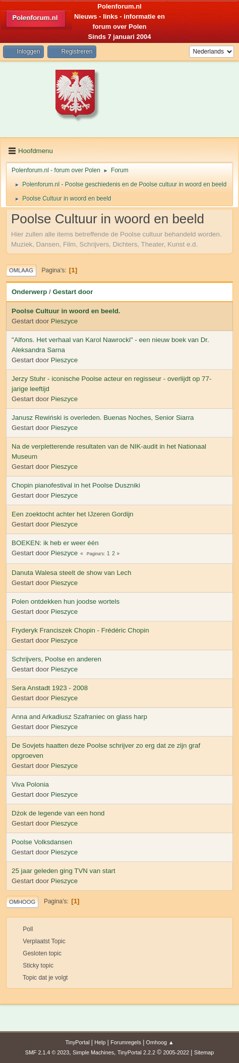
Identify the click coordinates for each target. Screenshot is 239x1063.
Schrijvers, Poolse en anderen (56, 659)
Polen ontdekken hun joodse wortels (65, 601)
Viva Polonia (30, 784)
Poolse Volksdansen (42, 842)
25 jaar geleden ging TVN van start (63, 871)
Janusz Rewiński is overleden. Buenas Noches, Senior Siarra (103, 417)
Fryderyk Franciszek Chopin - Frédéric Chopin (80, 630)
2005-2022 (176, 1052)
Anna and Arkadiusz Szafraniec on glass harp (79, 716)
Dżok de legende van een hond (58, 813)
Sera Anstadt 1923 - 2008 (50, 688)
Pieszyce (64, 321)
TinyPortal (77, 1042)
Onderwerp (29, 292)
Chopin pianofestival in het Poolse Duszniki (76, 485)
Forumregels (125, 1042)
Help (99, 1042)
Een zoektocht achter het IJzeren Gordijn (73, 514)
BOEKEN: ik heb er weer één (55, 543)
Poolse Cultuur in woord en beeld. (66, 311)
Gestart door (72, 292)
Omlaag (21, 270)
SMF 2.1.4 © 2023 (47, 1052)
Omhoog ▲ (160, 1042)
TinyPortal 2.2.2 (136, 1052)
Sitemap (204, 1052)
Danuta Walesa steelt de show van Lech (71, 572)
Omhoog (22, 902)
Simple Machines (93, 1052)
